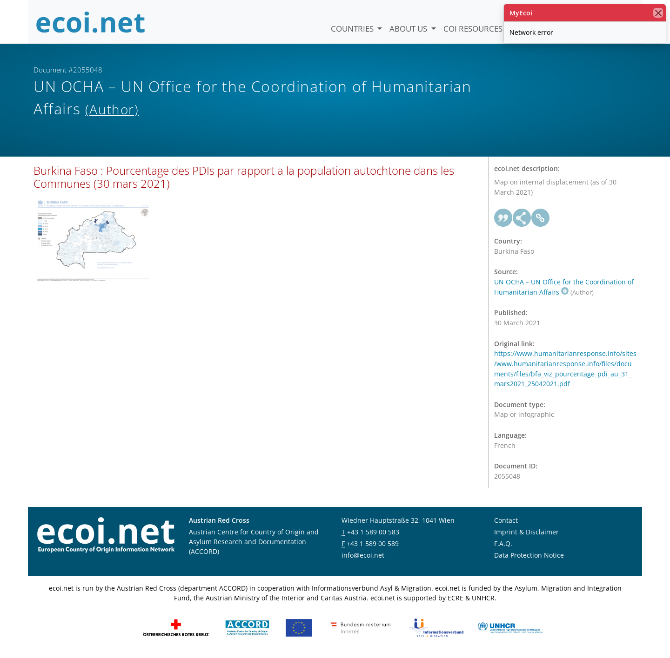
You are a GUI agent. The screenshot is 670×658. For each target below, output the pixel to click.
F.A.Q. (503, 544)
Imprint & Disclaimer (526, 533)
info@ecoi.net (363, 556)
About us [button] (409, 28)
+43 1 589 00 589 (373, 544)
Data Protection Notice (529, 556)
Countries (353, 28)
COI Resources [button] (473, 28)
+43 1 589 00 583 (373, 533)
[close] (658, 13)
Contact (506, 521)
